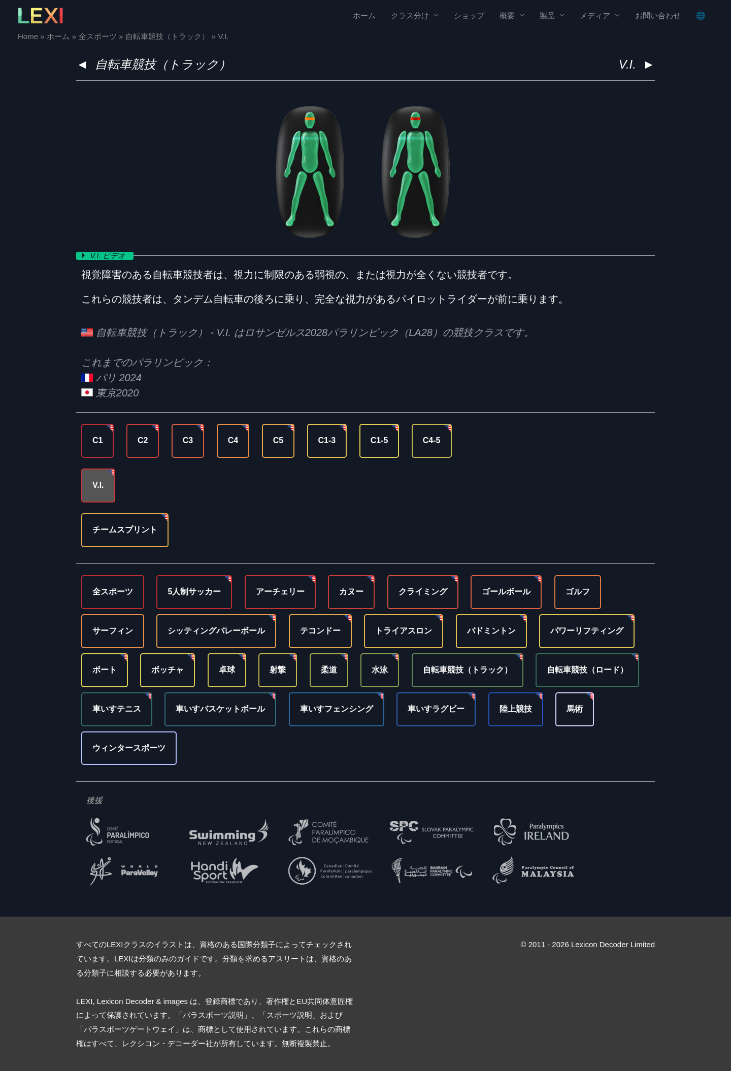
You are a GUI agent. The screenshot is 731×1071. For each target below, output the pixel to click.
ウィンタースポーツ (128, 747)
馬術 (575, 709)
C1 (97, 440)
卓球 (227, 669)
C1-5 (379, 440)
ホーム (364, 15)
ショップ (469, 15)
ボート (104, 669)
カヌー (351, 591)
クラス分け (410, 15)
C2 (143, 440)
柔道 (329, 669)
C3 (188, 440)
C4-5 (432, 440)
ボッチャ (167, 669)
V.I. (98, 485)
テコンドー (320, 630)
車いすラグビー (436, 709)
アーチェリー (280, 591)
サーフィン (112, 630)
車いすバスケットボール (220, 709)
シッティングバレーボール (216, 630)
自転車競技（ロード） (587, 669)
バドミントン (491, 630)
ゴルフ (578, 591)
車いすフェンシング (336, 709)
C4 (233, 440)
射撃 (278, 669)
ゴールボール (506, 591)
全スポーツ (112, 591)
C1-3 (327, 440)
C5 (278, 440)
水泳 (380, 669)
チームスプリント (124, 529)
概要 (507, 15)
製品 (547, 15)
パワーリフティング (586, 630)
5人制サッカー (194, 591)
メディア (595, 15)
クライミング (422, 591)
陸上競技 (516, 709)
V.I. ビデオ (109, 255)
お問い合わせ (658, 15)
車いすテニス (116, 709)
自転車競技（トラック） (163, 64)
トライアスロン (403, 630)
